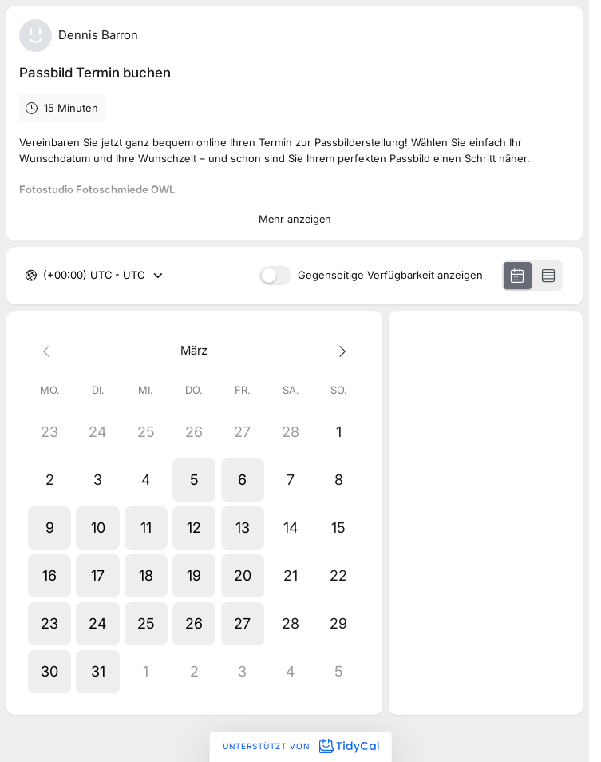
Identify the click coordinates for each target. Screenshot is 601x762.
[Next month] (338, 351)
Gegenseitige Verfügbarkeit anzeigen (390, 276)
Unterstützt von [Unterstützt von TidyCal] (300, 746)
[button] (194, 480)
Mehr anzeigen (295, 218)
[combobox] (44, 276)
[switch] (275, 275)
